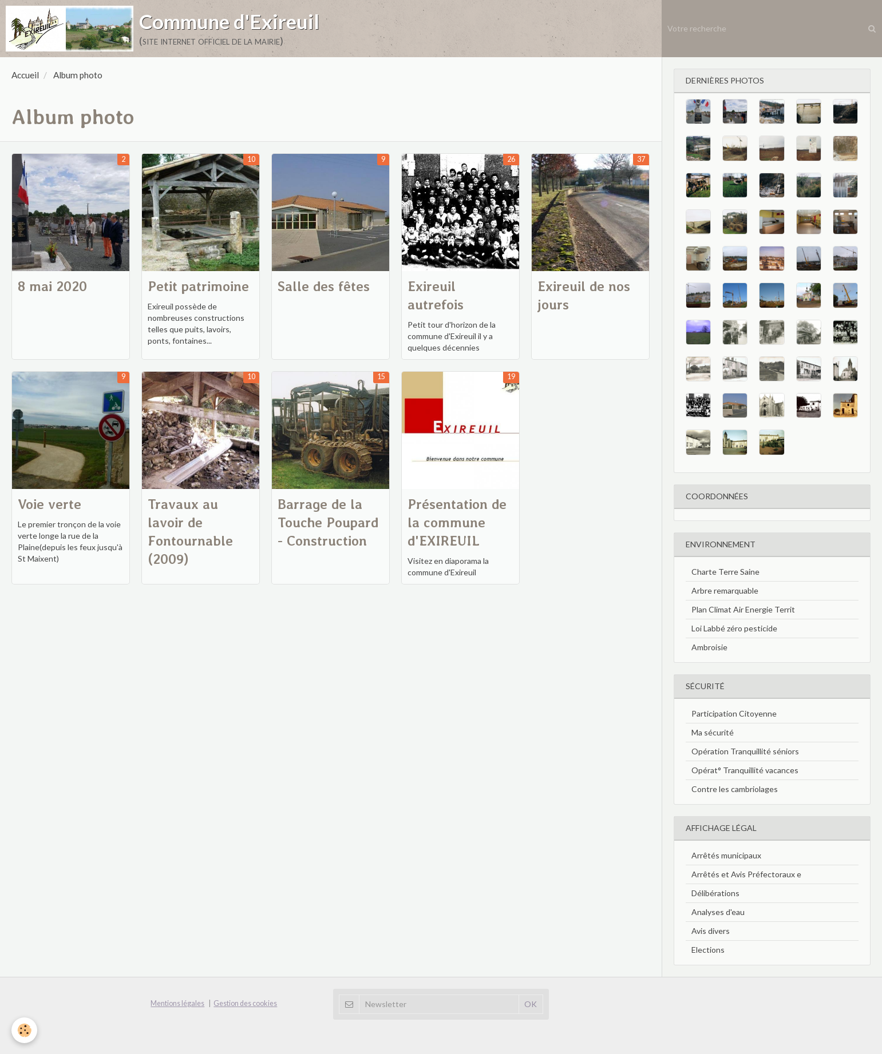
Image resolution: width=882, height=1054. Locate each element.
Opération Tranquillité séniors (745, 751)
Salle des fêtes (324, 286)
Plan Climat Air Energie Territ (743, 609)
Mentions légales (177, 1003)
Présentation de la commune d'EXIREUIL (457, 522)
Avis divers (710, 931)
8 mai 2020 (52, 286)
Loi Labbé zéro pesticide (734, 628)
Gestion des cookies (245, 1003)
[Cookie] (24, 1030)
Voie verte (49, 504)
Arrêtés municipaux (726, 855)
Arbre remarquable (724, 590)
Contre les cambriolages (734, 789)
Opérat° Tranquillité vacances (744, 770)
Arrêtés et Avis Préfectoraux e (746, 874)
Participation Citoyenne (734, 713)
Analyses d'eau (718, 912)
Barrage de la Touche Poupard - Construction (328, 522)
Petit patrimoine (198, 286)
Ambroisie (709, 647)
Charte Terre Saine (725, 571)
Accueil (25, 75)
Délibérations (715, 893)
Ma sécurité (712, 732)
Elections (708, 949)
